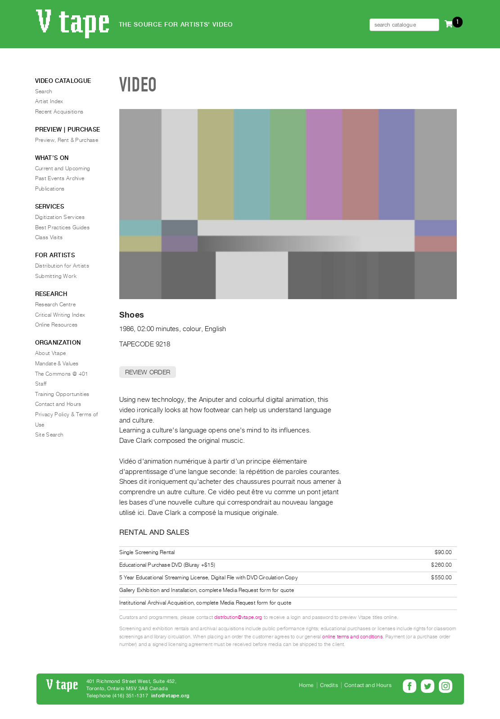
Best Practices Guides (62, 227)
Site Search (49, 435)
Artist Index (49, 101)
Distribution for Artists (62, 266)
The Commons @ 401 (62, 374)
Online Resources (56, 325)
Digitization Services (60, 217)
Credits (329, 685)
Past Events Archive (60, 178)
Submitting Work (56, 276)
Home (306, 685)
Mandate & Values (57, 363)
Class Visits (49, 237)
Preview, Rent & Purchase (67, 140)
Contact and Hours (58, 404)
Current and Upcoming (62, 168)
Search (43, 91)
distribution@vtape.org (238, 617)
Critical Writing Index (60, 315)
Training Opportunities (62, 394)
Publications (50, 189)
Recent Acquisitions (59, 112)
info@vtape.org (170, 696)
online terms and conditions (352, 637)
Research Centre (55, 304)
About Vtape (50, 353)
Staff (41, 384)
